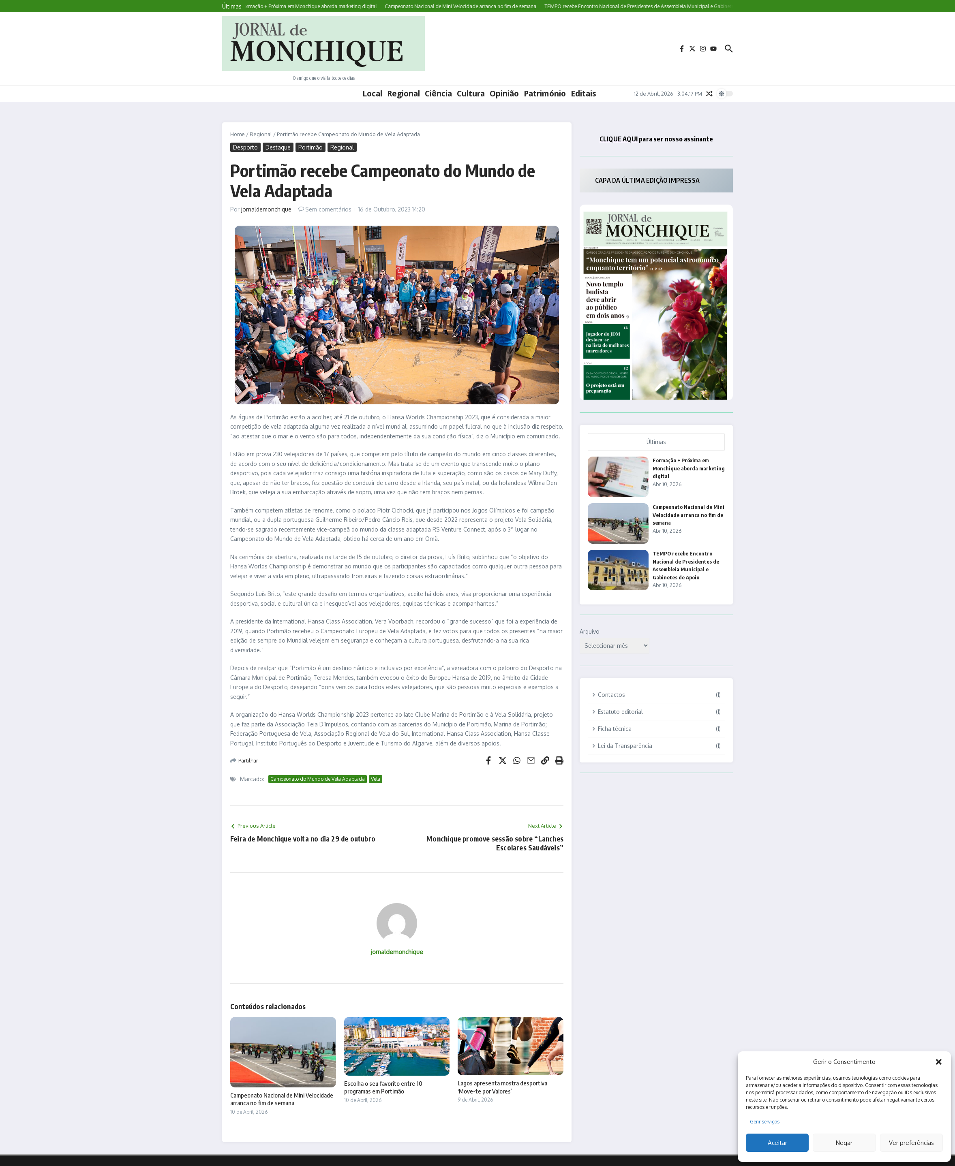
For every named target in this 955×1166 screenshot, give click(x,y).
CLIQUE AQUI (619, 139)
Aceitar (777, 1143)
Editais (583, 93)
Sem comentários (328, 209)
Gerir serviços (764, 1122)
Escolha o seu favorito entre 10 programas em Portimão (383, 1087)
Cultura (471, 93)
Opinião (504, 93)
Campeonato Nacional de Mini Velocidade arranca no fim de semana (281, 1099)
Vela (375, 779)
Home (237, 134)
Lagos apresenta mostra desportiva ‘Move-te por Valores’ (502, 1087)
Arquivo (590, 631)
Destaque (278, 147)
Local (372, 93)
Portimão (310, 147)
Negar (844, 1143)
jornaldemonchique (266, 209)
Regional (403, 93)
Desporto (245, 147)
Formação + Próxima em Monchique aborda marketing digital (689, 468)
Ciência (438, 93)
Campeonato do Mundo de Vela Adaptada (317, 779)
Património (545, 93)
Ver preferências (911, 1143)
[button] (939, 1062)
